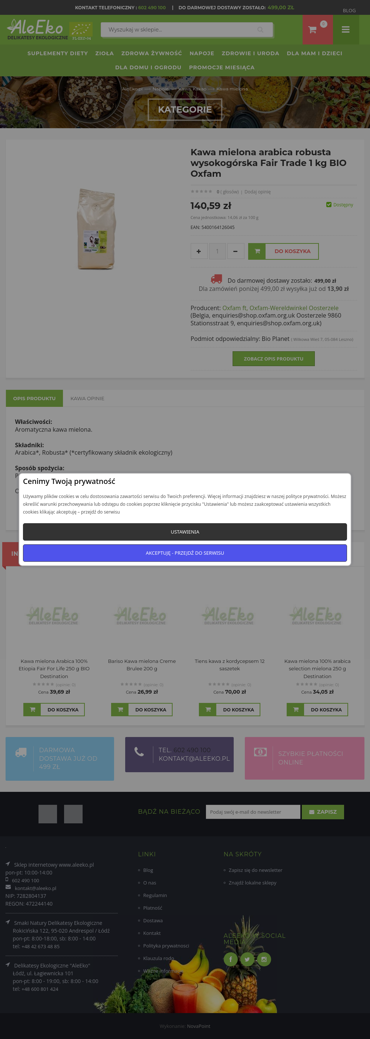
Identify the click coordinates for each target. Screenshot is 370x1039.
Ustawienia (185, 531)
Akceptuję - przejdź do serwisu (185, 553)
